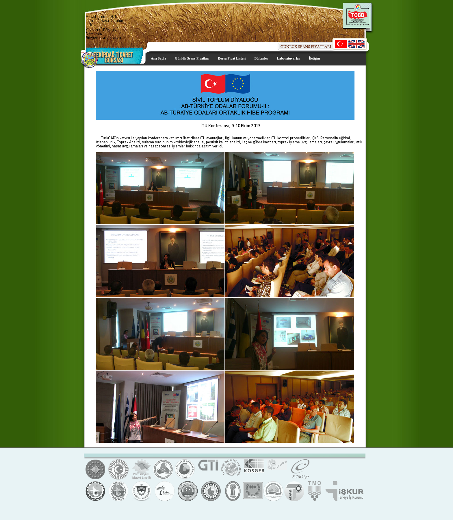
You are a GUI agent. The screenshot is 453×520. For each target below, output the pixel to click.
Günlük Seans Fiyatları (192, 58)
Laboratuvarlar (288, 58)
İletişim (314, 58)
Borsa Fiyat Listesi (232, 58)
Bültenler (261, 58)
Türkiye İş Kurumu (344, 500)
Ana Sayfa (158, 58)
